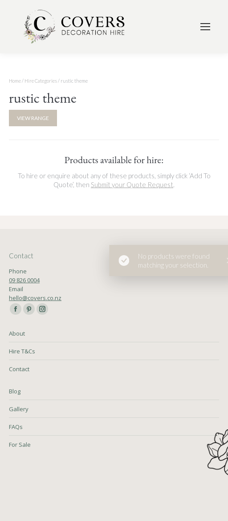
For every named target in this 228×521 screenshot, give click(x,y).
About (17, 333)
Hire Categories (40, 81)
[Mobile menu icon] (205, 26)
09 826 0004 (24, 280)
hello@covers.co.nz (35, 298)
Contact (19, 369)
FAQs (16, 427)
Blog (14, 391)
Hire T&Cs (22, 351)
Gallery (18, 409)
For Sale (20, 445)
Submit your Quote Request (132, 184)
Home (15, 81)
